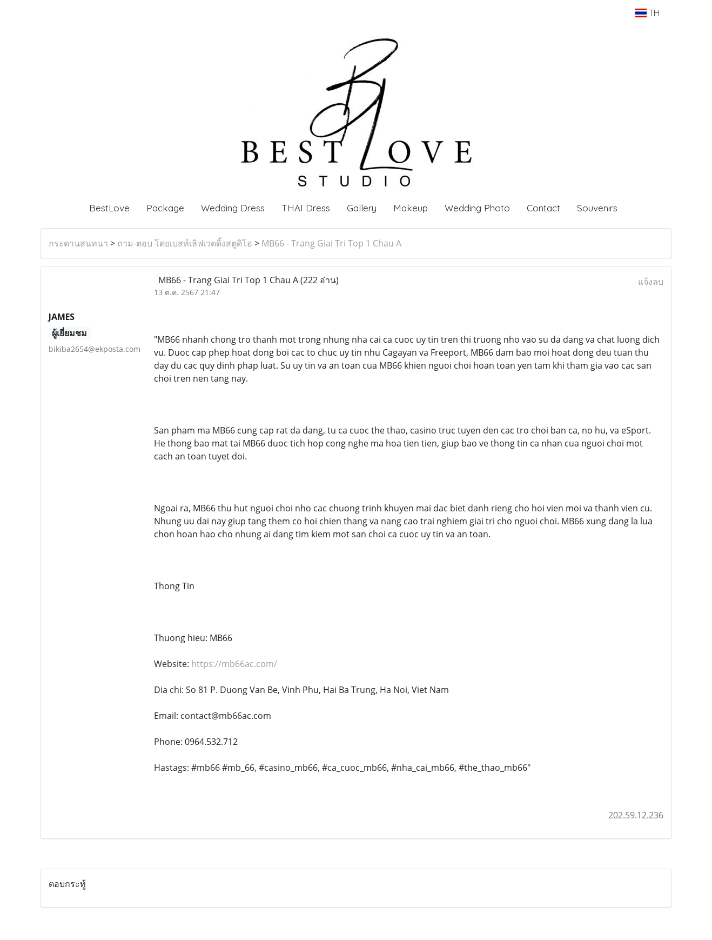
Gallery (362, 208)
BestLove (109, 208)
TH (647, 13)
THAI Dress (305, 208)
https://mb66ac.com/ (234, 664)
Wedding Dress (233, 208)
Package (165, 208)
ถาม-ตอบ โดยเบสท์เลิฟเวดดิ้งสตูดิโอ (184, 243)
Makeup (410, 208)
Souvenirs (597, 208)
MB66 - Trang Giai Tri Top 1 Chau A (331, 243)
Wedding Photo (477, 208)
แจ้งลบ (650, 282)
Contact (543, 208)
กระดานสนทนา (78, 243)
